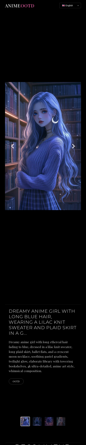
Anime (20, 5)
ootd (16, 381)
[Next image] (73, 146)
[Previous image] (13, 146)
